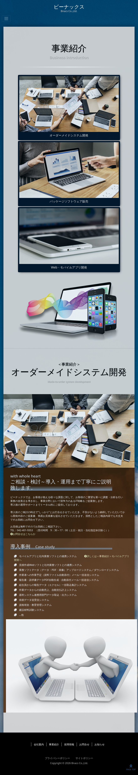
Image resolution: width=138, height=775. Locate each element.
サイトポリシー (84, 758)
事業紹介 (54, 744)
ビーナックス (69, 8)
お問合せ (84, 744)
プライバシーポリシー (57, 758)
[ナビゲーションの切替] (6, 18)
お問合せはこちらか (22, 534)
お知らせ (100, 744)
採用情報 (69, 744)
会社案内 (39, 744)
